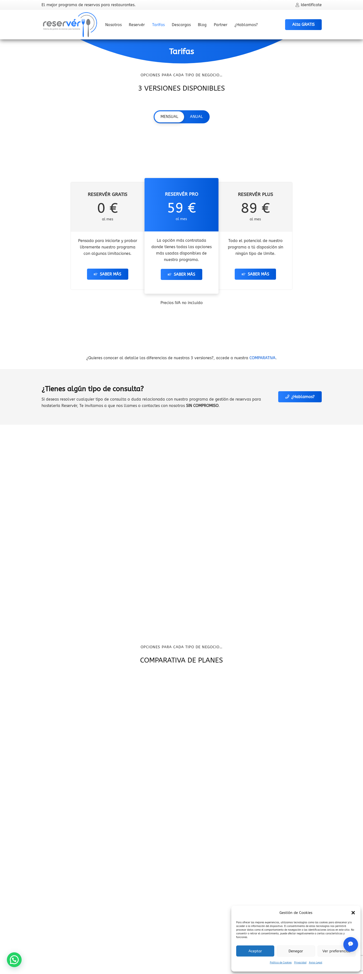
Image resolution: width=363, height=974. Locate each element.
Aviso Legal (315, 962)
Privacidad (300, 962)
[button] (353, 912)
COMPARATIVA (262, 358)
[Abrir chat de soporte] (350, 944)
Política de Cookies (281, 962)
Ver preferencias (336, 951)
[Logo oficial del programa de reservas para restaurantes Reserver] (70, 24)
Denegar (296, 951)
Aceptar (255, 951)
